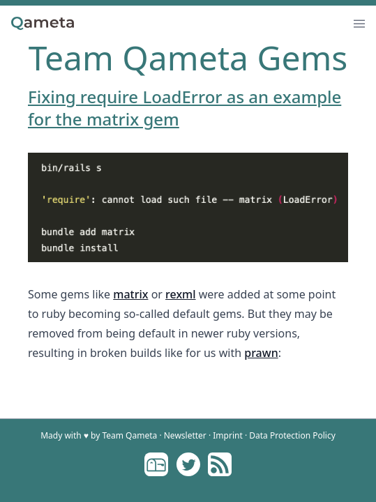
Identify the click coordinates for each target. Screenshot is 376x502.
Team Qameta (129, 435)
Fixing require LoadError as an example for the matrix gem (184, 107)
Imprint (227, 435)
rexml (180, 294)
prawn (261, 352)
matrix (130, 294)
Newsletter (185, 435)
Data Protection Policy (292, 435)
